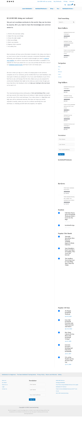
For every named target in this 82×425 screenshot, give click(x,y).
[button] (65, 5)
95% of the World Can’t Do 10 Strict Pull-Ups (69, 368)
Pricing (65, 1)
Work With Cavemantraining (63, 403)
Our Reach (5, 391)
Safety (60, 383)
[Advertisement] (66, 295)
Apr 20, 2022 (68, 337)
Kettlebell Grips (69, 234)
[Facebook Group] (9, 1)
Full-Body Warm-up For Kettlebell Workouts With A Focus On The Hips (70, 224)
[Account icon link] (74, 5)
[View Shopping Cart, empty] (70, 5)
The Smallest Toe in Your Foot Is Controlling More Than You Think (70, 270)
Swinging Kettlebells (61, 391)
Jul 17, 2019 (68, 373)
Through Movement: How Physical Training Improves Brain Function (70, 249)
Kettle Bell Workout (61, 389)
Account (72, 1)
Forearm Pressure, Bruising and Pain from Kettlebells (69, 356)
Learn (59, 76)
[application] (32, 8)
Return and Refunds (51, 383)
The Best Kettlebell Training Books (26, 383)
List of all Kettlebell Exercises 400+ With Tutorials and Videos (69, 332)
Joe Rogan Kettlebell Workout (68, 321)
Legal (3, 395)
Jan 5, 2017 (68, 362)
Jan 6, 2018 (68, 349)
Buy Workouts (57, 1)
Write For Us (5, 393)
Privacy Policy (41, 383)
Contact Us (5, 397)
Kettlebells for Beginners (9, 383)
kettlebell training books (16, 64)
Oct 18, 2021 (68, 325)
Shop (59, 68)
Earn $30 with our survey (44, 1)
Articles (60, 78)
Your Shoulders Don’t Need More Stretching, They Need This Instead (70, 260)
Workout (60, 73)
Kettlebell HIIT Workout (62, 397)
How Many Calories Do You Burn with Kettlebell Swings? (69, 344)
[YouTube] (11, 1)
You (59, 71)
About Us (4, 389)
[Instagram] (7, 1)
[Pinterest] (13, 1)
